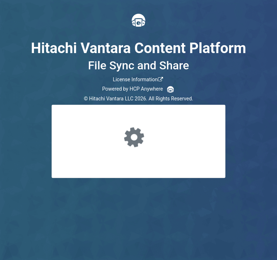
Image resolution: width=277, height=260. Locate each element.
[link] (138, 79)
